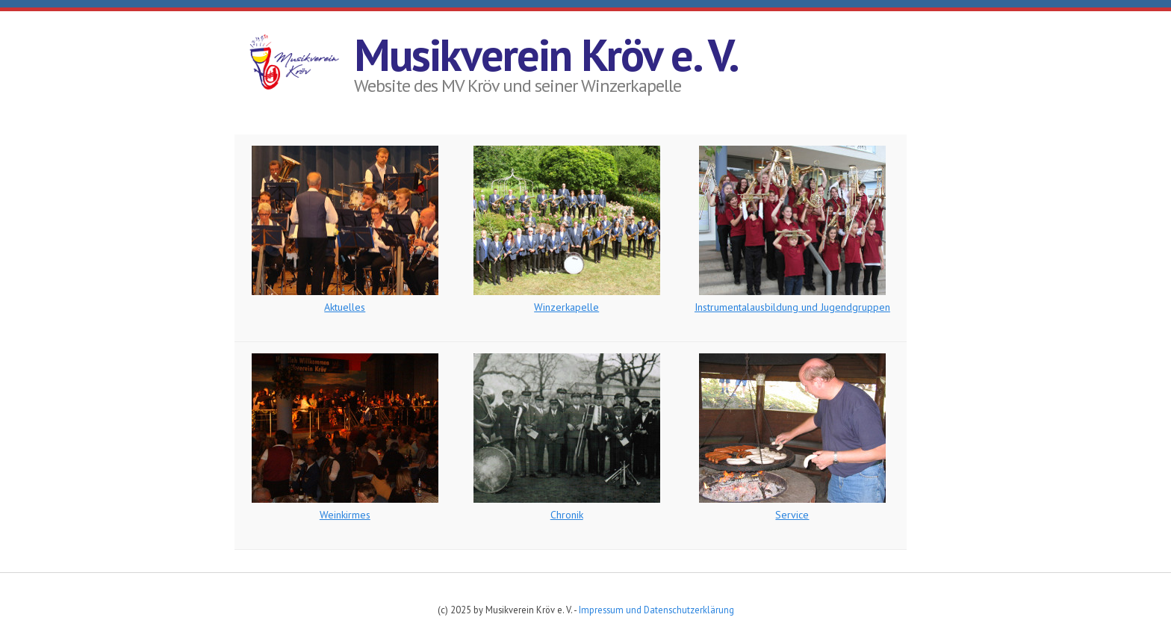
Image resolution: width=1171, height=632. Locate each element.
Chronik (566, 514)
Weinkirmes (345, 514)
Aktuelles (344, 307)
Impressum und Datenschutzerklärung (656, 610)
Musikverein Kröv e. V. (546, 54)
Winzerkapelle (566, 307)
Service (792, 514)
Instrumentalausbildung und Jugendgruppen (792, 307)
